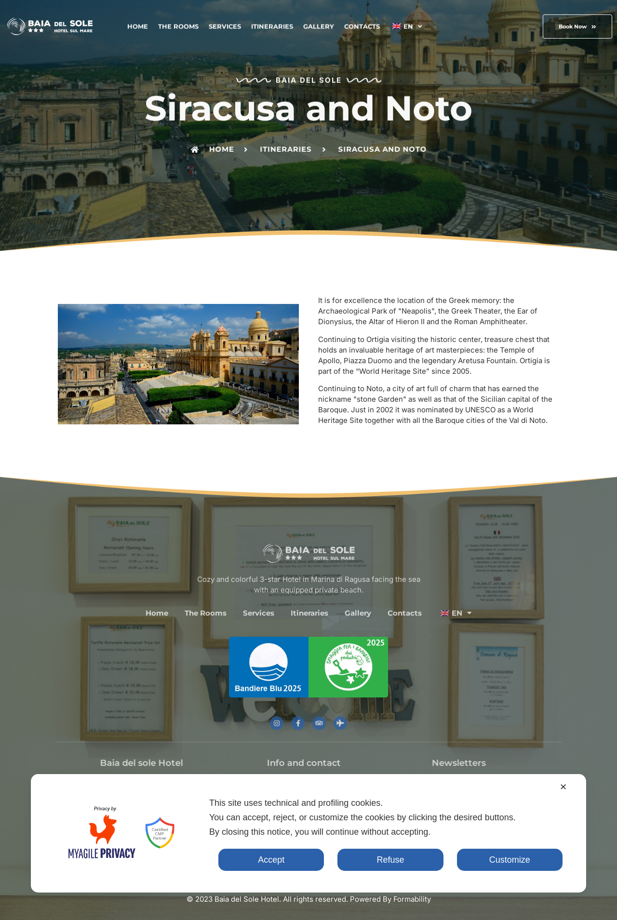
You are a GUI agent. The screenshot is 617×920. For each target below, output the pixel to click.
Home (137, 25)
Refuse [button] (390, 860)
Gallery (318, 25)
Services (225, 25)
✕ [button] (563, 787)
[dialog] (308, 833)
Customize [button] (509, 860)
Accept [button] (271, 860)
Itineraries (272, 25)
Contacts (362, 25)
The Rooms (178, 25)
